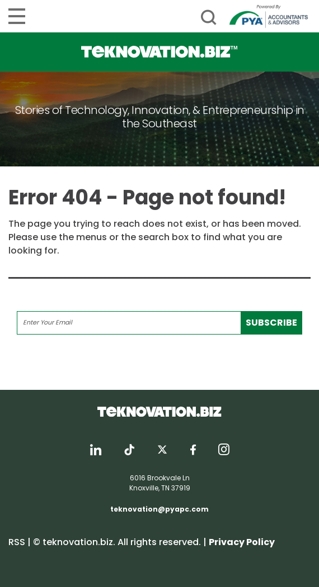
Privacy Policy (242, 542)
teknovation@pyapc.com (159, 509)
